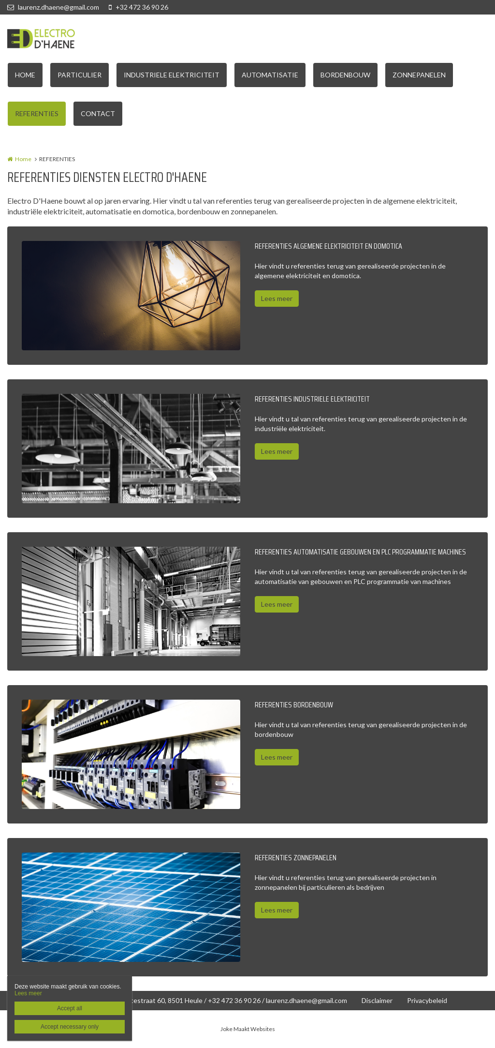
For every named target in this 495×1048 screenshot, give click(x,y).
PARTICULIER (80, 75)
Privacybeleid (427, 1000)
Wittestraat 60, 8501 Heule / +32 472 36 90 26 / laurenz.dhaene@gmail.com (233, 1000)
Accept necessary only (70, 1026)
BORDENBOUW (345, 75)
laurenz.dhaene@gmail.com (53, 7)
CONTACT (98, 113)
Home (23, 159)
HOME (25, 75)
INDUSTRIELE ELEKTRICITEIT (171, 75)
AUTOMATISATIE (270, 75)
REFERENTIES (36, 113)
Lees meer (276, 298)
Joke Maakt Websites (247, 1029)
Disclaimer (377, 1000)
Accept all (69, 1008)
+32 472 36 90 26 (138, 7)
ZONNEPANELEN (419, 75)
